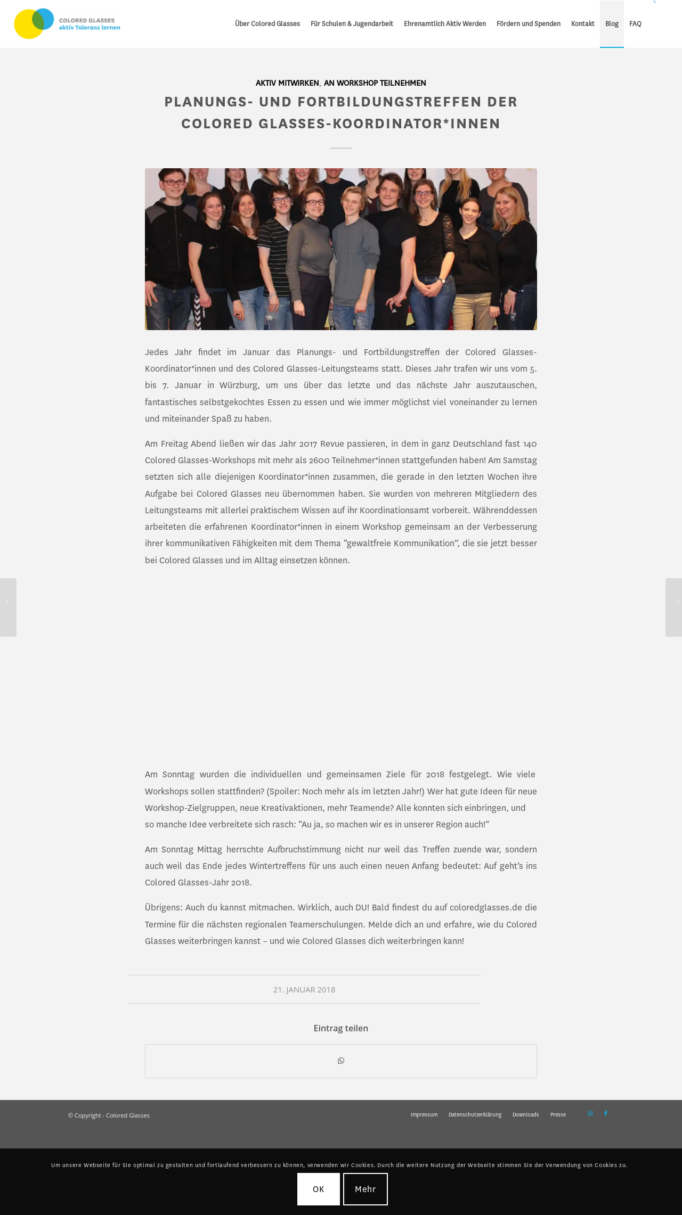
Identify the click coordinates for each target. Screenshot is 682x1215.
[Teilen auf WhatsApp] (341, 1061)
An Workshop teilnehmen (375, 83)
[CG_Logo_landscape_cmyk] (67, 24)
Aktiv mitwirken (287, 83)
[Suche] (655, 24)
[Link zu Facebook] (606, 1114)
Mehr (366, 1189)
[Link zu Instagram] (590, 1114)
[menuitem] (267, 24)
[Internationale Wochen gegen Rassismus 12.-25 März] (673, 607)
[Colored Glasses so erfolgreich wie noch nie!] (8, 607)
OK (318, 1189)
